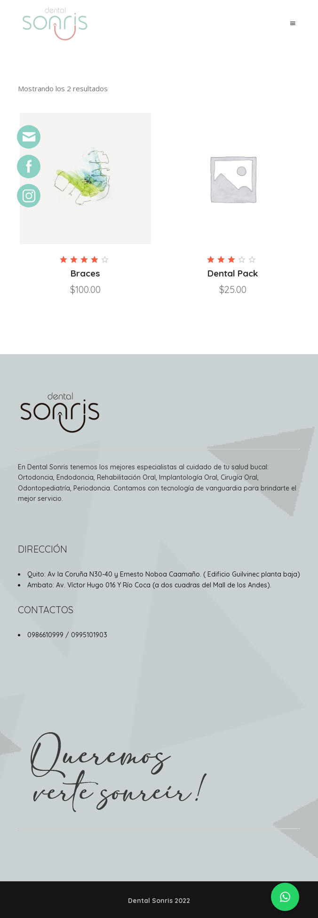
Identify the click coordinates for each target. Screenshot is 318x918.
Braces (85, 273)
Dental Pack (232, 273)
